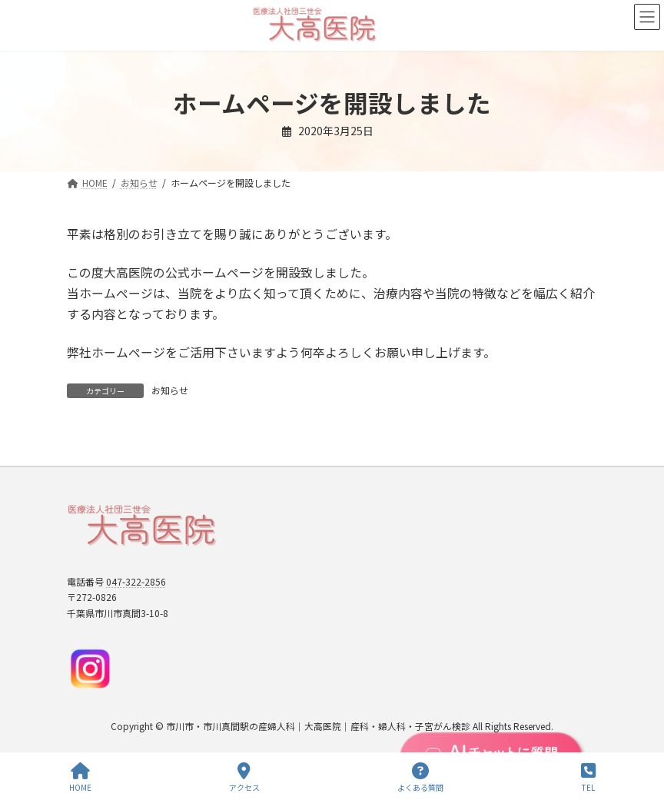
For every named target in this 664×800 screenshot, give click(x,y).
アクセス (244, 777)
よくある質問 (420, 777)
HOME (80, 777)
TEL (588, 777)
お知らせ (169, 390)
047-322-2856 (136, 581)
